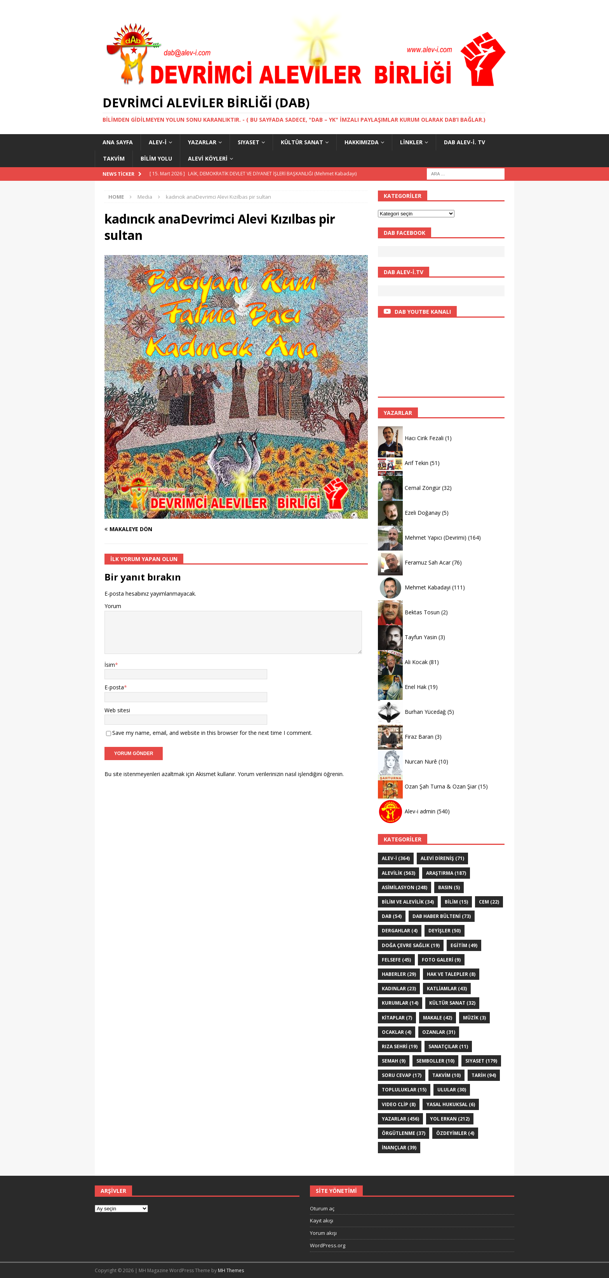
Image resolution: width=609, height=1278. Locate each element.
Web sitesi (117, 710)
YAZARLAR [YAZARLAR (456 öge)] (400, 1118)
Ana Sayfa (118, 142)
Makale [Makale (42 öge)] (437, 1017)
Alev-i (158, 142)
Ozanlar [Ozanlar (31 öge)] (438, 1032)
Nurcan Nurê (421, 761)
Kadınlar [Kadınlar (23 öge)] (399, 988)
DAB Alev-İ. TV (464, 142)
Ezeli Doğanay (422, 512)
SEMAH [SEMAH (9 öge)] (393, 1061)
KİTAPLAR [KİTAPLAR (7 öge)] (397, 1017)
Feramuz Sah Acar (428, 562)
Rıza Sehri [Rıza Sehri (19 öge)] (400, 1046)
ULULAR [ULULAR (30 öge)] (451, 1089)
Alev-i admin (420, 811)
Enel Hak (415, 687)
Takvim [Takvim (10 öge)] (446, 1075)
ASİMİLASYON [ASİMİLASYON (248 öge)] (404, 887)
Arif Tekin (416, 463)
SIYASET (248, 142)
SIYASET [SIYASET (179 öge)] (481, 1061)
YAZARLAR (202, 142)
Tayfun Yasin (421, 637)
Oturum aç (322, 1208)
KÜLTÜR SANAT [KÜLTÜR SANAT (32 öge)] (452, 1003)
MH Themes (231, 1270)
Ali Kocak (416, 662)
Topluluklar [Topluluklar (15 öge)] (404, 1089)
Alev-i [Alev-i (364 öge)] (396, 858)
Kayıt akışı (321, 1220)
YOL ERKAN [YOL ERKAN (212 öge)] (450, 1118)
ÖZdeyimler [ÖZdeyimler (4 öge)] (455, 1133)
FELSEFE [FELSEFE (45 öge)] (396, 959)
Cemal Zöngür (422, 487)
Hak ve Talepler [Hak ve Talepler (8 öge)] (451, 974)
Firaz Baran (419, 736)
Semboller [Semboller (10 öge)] (435, 1061)
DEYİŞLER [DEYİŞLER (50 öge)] (444, 930)
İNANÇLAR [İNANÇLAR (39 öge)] (399, 1147)
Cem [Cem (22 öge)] (489, 902)
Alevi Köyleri (208, 158)
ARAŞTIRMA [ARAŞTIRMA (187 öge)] (446, 873)
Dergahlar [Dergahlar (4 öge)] (400, 930)
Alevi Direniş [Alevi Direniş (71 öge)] (442, 858)
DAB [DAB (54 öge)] (392, 916)
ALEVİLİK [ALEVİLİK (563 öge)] (398, 873)
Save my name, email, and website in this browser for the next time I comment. (212, 732)
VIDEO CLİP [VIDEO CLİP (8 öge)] (399, 1104)
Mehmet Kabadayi (428, 587)
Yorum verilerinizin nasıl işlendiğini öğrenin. (291, 774)
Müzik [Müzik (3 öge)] (474, 1017)
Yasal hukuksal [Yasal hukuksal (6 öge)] (450, 1104)
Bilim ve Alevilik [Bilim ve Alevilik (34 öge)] (408, 902)
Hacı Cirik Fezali (424, 438)
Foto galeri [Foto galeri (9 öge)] (441, 959)
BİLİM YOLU (156, 158)
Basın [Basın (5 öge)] (449, 887)
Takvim (114, 158)
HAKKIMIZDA (362, 142)
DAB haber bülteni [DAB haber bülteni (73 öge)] (441, 916)
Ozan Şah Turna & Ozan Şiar (441, 786)
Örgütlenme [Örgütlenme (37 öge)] (403, 1133)
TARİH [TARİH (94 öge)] (484, 1075)
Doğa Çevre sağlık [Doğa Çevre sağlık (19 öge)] (411, 945)
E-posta (114, 687)
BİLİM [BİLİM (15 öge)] (456, 902)
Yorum (112, 606)
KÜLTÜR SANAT (302, 142)
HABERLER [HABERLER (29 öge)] (399, 974)
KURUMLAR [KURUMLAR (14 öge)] (400, 1003)
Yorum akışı (323, 1232)
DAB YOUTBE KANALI (423, 311)
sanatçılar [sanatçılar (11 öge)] (448, 1046)
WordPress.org (327, 1245)
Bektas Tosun (422, 612)
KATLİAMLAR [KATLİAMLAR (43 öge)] (447, 988)
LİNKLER (411, 142)
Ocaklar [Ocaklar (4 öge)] (396, 1032)
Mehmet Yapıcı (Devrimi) (435, 537)
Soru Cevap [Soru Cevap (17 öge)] (401, 1075)
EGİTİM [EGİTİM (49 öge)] (464, 945)
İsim (109, 664)
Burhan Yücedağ (425, 711)
